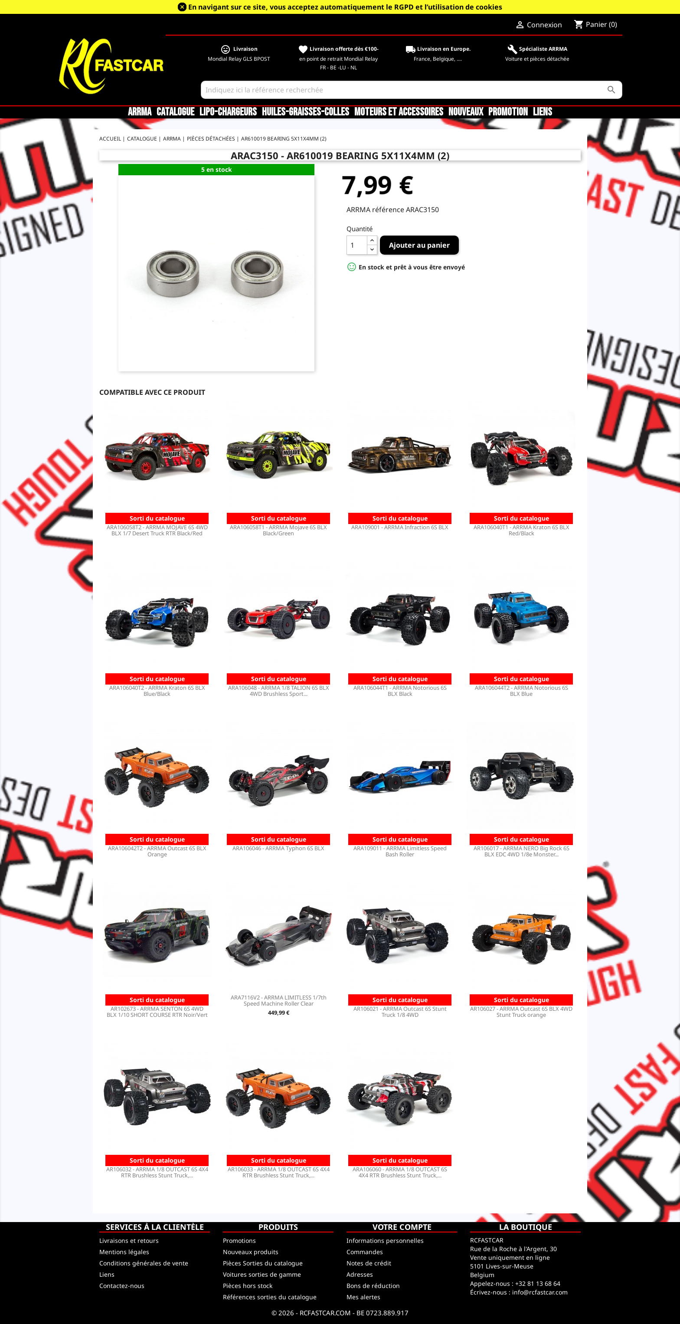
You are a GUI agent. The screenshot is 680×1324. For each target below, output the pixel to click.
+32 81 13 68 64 (537, 1283)
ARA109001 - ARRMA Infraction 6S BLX (399, 527)
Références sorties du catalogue (270, 1297)
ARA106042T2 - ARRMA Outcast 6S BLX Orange (157, 851)
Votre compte (402, 1227)
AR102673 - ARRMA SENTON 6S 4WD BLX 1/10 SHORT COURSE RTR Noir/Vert (157, 1012)
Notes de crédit (369, 1263)
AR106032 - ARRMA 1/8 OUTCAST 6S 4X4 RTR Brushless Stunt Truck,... (157, 1172)
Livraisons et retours (129, 1240)
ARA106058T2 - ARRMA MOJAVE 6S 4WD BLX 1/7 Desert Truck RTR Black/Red (157, 530)
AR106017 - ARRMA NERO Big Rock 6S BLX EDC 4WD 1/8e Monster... (521, 851)
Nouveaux (465, 112)
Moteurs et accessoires (398, 112)
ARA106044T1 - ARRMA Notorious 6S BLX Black (400, 691)
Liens (542, 112)
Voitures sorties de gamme (262, 1274)
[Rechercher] (412, 90)
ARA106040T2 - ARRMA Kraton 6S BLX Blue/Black (157, 691)
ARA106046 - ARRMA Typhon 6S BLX (278, 848)
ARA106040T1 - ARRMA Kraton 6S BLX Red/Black (521, 530)
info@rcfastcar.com (540, 1292)
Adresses (360, 1274)
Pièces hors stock (247, 1285)
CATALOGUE (175, 112)
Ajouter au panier (419, 245)
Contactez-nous (121, 1285)
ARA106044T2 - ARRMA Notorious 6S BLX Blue (521, 691)
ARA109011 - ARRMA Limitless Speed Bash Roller (400, 851)
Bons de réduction (373, 1285)
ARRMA (139, 112)
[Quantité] (357, 245)
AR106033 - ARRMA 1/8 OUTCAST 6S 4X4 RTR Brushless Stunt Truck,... (279, 1172)
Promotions (239, 1240)
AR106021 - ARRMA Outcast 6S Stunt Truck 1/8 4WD (400, 1012)
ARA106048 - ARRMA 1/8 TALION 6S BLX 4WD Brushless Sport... (278, 691)
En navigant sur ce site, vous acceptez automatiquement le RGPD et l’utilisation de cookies (345, 7)
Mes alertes (363, 1297)
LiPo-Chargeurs (228, 112)
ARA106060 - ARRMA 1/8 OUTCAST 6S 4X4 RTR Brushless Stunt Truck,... (400, 1172)
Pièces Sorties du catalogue (263, 1263)
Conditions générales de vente (143, 1263)
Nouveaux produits (250, 1252)
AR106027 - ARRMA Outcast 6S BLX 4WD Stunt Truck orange (521, 1012)
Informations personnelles (385, 1240)
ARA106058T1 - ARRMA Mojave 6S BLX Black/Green (278, 530)
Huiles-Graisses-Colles (305, 112)
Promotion (508, 112)
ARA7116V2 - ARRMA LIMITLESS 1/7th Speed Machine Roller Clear (279, 1000)
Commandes (365, 1252)
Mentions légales (124, 1252)
